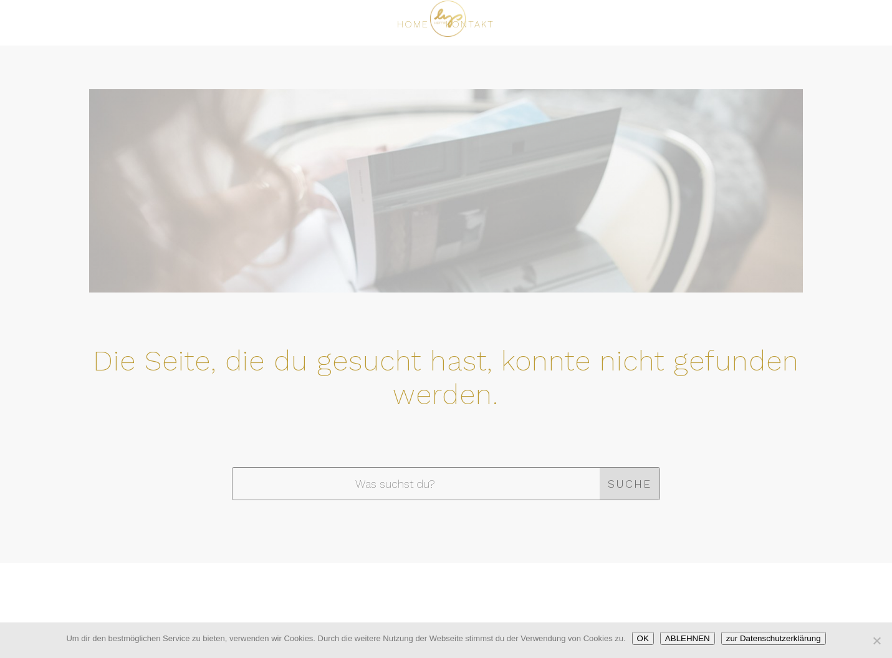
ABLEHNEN (687, 638)
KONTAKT (470, 25)
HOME (413, 25)
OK (643, 638)
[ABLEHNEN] (876, 640)
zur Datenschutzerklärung (773, 638)
